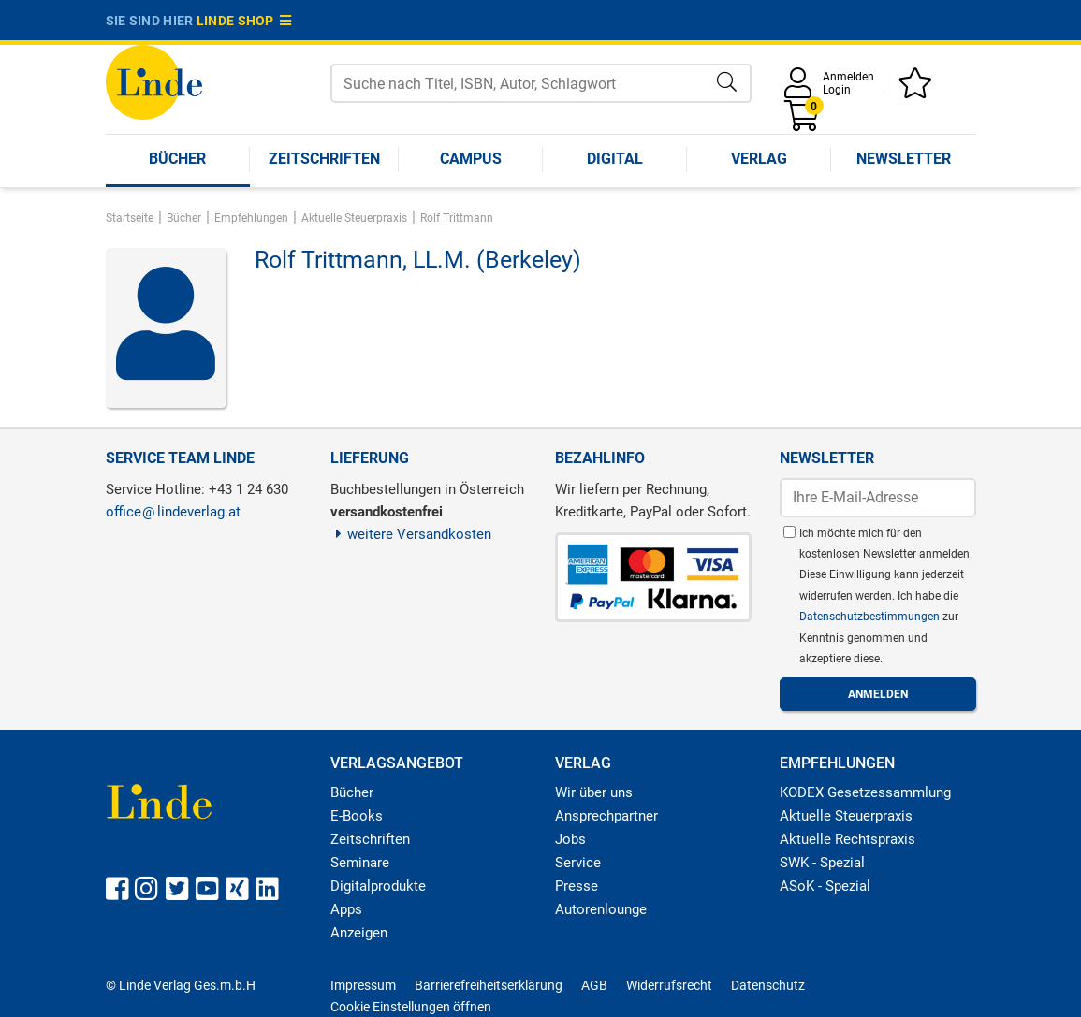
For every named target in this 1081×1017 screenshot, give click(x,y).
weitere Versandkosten (411, 534)
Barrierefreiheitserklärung (488, 985)
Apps (346, 909)
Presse (576, 886)
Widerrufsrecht (669, 985)
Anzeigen (358, 932)
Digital (615, 158)
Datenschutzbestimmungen (870, 616)
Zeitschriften (324, 158)
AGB (594, 985)
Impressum (363, 985)
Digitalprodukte (378, 886)
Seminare (359, 862)
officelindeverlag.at (173, 511)
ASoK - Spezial (825, 886)
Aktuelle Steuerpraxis (846, 815)
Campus (471, 158)
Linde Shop (244, 20)
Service (578, 862)
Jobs (570, 839)
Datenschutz (768, 985)
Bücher (177, 158)
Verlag (759, 158)
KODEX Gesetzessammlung (865, 792)
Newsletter (903, 158)
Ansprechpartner (606, 815)
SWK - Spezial (822, 862)
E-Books (356, 815)
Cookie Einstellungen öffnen (410, 1006)
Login (837, 89)
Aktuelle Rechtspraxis (847, 839)
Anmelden (848, 76)
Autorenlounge (601, 909)
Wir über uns (594, 792)
